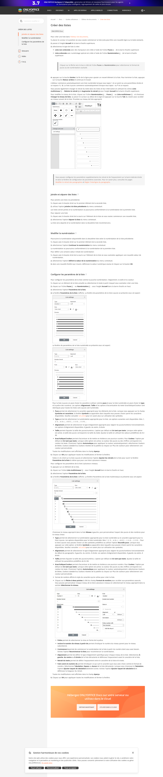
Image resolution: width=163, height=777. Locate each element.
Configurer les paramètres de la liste (33, 43)
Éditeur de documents (89, 19)
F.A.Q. (24, 62)
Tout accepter (70, 768)
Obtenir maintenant (86, 707)
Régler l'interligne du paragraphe (97, 182)
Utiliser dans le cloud (108, 707)
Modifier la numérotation (31, 38)
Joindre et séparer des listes (32, 34)
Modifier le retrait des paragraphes (69, 182)
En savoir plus (47, 763)
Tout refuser (36, 768)
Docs (60, 19)
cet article (82, 416)
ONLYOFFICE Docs (57, 31)
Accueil (53, 19)
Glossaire (25, 51)
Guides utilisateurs (72, 19)
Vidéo (24, 56)
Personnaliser (53, 768)
